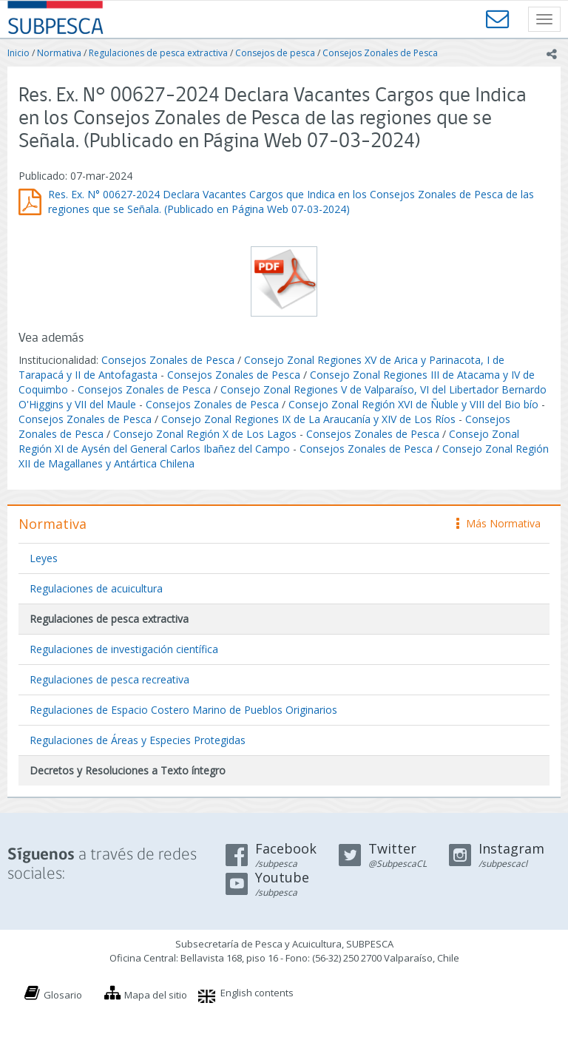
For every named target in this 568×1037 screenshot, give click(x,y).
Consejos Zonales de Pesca (380, 53)
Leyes (44, 558)
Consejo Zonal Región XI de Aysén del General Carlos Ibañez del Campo (268, 441)
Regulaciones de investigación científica (124, 649)
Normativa (59, 53)
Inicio (18, 53)
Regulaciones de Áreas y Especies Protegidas (138, 740)
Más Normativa (498, 523)
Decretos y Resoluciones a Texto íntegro (128, 770)
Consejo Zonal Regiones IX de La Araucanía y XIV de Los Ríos (308, 419)
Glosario (63, 994)
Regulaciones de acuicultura (96, 588)
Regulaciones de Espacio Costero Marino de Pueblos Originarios (183, 710)
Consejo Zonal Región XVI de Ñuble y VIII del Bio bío (413, 404)
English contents (257, 992)
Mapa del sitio (155, 994)
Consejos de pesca (275, 53)
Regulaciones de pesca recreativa (109, 679)
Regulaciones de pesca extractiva (158, 53)
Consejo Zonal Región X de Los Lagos (205, 434)
